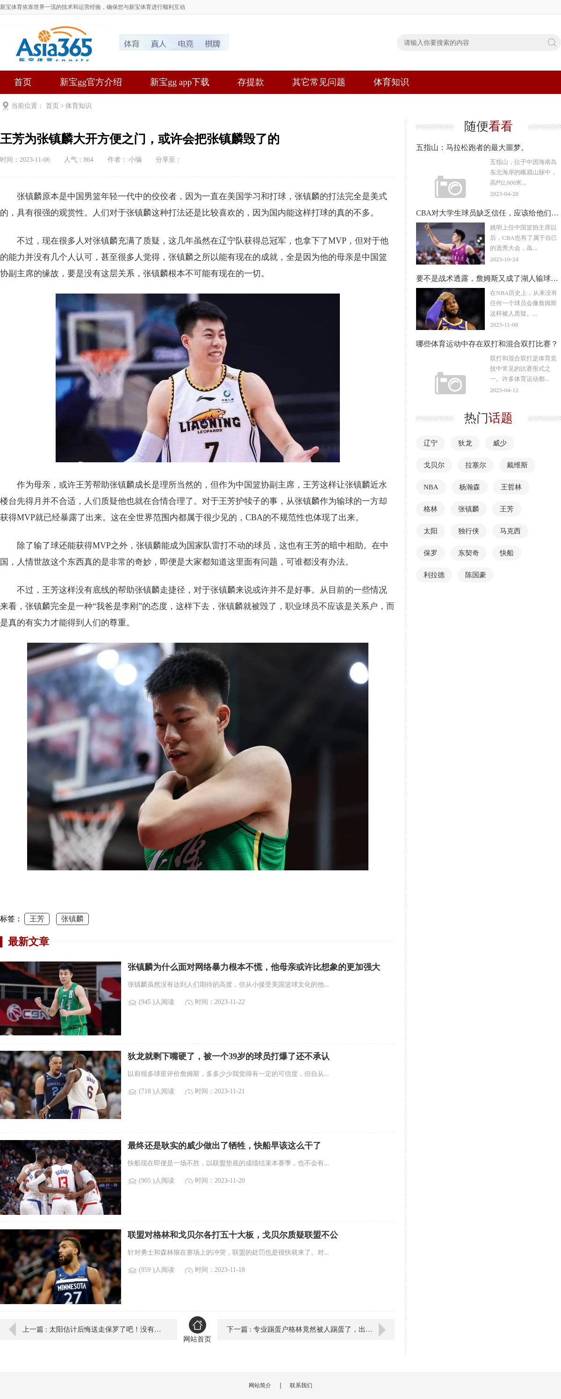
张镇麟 (72, 919)
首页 (23, 82)
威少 (500, 443)
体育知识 (391, 82)
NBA (431, 487)
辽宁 (431, 443)
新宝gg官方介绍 (91, 82)
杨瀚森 (469, 487)
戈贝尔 (434, 465)
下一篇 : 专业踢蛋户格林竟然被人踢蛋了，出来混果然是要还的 (311, 1329)
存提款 (250, 82)
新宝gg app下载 (179, 82)
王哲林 (511, 487)
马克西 (510, 531)
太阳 (431, 531)
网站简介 (260, 1385)
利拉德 (434, 575)
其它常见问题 (318, 82)
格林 (431, 509)
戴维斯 (517, 465)
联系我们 (301, 1385)
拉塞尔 (475, 465)
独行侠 (468, 531)
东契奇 (468, 553)
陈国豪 (475, 575)
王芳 (36, 919)
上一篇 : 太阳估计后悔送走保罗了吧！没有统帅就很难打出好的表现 (93, 1329)
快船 (507, 553)
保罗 (431, 553)
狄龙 (465, 443)
